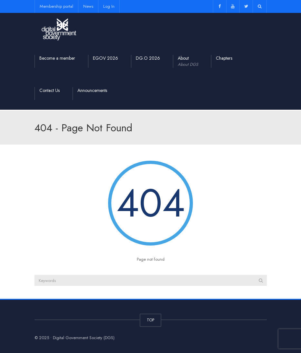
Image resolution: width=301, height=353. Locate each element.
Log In (109, 6)
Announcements (92, 90)
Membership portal (56, 6)
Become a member (57, 58)
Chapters (224, 58)
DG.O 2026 (148, 58)
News (88, 6)
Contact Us (49, 90)
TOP (150, 320)
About (188, 61)
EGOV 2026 (105, 58)
